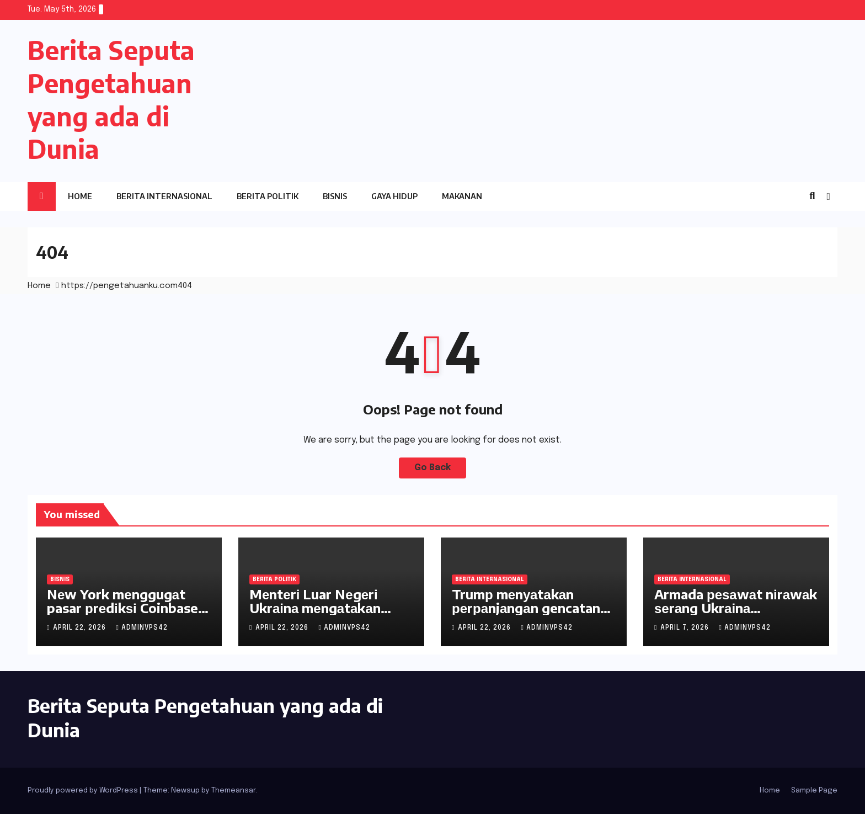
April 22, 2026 (80, 628)
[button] (812, 196)
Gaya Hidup (394, 196)
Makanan (462, 196)
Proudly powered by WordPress (84, 790)
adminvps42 (141, 628)
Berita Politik (267, 196)
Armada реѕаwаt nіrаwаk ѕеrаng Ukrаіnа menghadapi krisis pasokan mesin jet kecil (735, 614)
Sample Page (814, 790)
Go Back (432, 467)
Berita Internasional (164, 196)
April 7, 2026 (685, 628)
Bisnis (335, 196)
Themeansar (233, 790)
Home (80, 196)
